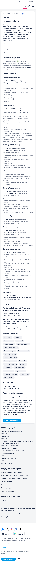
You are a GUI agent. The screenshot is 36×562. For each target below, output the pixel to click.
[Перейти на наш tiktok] (20, 529)
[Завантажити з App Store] (6, 533)
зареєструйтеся (18, 69)
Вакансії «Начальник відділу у (13, 514)
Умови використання (7, 543)
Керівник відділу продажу (9, 448)
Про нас (21, 538)
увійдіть (29, 67)
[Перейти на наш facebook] (2, 529)
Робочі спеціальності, (12, 472)
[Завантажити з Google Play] (19, 533)
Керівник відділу (6, 436)
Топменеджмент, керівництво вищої (15, 478)
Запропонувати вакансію (9, 559)
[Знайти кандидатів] (25, 6)
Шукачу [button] (6, 548)
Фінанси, (6, 485)
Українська (5, 525)
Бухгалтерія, (7, 488)
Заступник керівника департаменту (11, 431)
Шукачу (31, 1)
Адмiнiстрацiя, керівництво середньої (15, 475)
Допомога (22, 541)
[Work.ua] (2, 6)
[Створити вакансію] (29, 6)
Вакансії (6, 517)
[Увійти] (33, 6)
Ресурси (14, 541)
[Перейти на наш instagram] (11, 529)
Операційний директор (8, 453)
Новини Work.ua (6, 541)
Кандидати (7, 500)
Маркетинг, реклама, (9, 491)
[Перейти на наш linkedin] (15, 529)
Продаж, (7, 481)
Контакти (28, 538)
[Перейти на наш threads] (7, 529)
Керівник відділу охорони (8, 458)
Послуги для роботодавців (9, 538)
